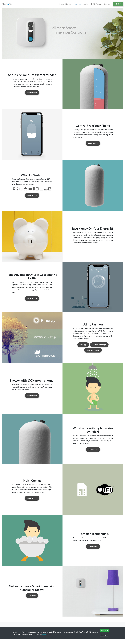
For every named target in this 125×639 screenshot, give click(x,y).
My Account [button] (96, 4)
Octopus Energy (99, 345)
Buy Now (32, 595)
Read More (93, 546)
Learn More (32, 92)
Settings (104, 635)
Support (107, 4)
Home (61, 4)
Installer (85, 4)
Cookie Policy (46, 634)
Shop (118, 4)
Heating (68, 4)
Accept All (104, 631)
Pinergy (83, 345)
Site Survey (93, 449)
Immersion (77, 4)
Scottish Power (93, 350)
